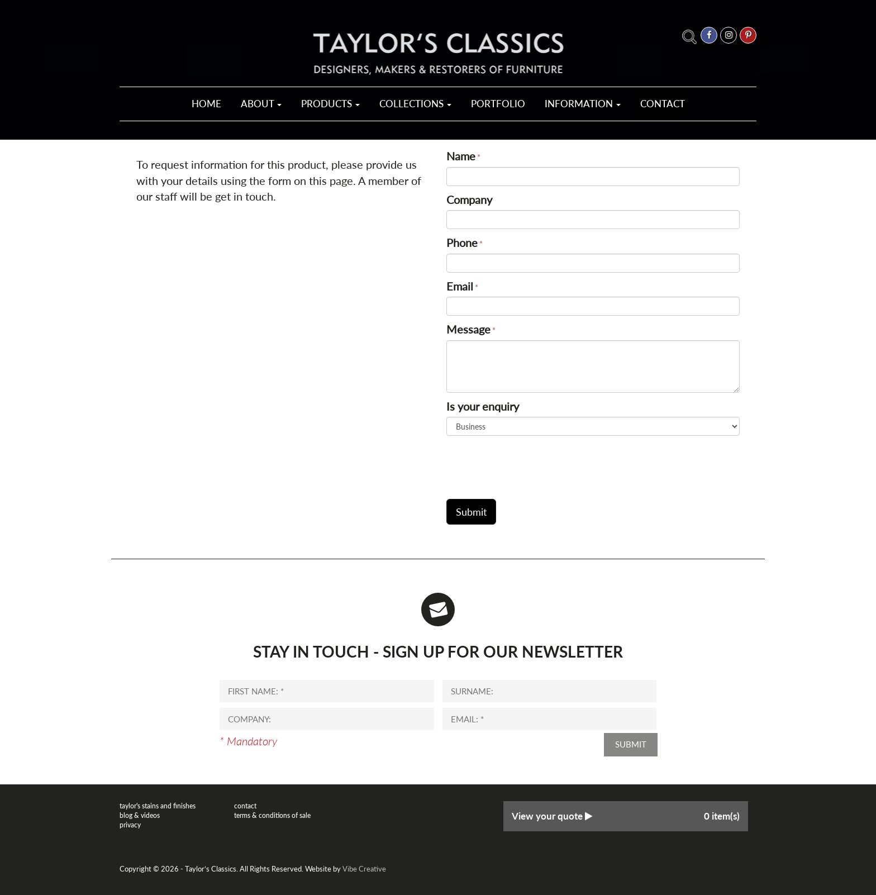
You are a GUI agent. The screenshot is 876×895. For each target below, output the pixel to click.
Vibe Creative (364, 868)
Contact (662, 104)
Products (330, 104)
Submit (630, 744)
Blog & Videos (140, 815)
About (261, 104)
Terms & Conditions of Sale (272, 815)
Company (469, 199)
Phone (462, 242)
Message (468, 329)
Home (206, 104)
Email (459, 286)
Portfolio (498, 104)
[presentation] (531, 463)
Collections (415, 104)
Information (583, 104)
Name (460, 156)
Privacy (130, 825)
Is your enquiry (482, 406)
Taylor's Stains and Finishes (158, 806)
